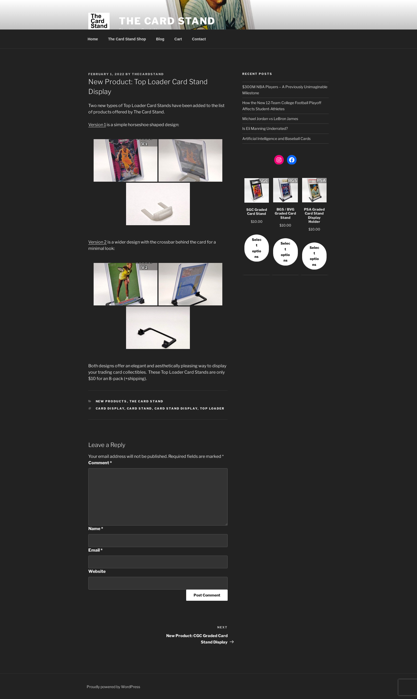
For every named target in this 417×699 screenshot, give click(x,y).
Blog (160, 39)
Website (97, 571)
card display (110, 408)
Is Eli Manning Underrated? (265, 128)
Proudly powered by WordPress (113, 686)
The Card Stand (167, 21)
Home (93, 39)
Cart (178, 39)
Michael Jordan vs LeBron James (270, 118)
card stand (139, 408)
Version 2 (97, 242)
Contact (199, 39)
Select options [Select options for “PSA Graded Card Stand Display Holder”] (314, 256)
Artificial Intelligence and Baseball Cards (276, 138)
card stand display (176, 408)
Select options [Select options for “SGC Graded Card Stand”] (256, 248)
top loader (212, 408)
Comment (100, 462)
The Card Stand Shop (127, 39)
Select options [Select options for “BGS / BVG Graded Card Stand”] (285, 251)
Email (95, 550)
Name (95, 528)
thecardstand (148, 74)
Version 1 (97, 124)
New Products (111, 401)
